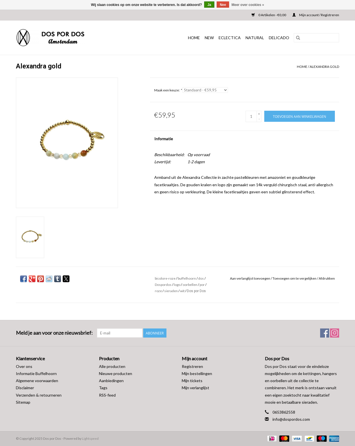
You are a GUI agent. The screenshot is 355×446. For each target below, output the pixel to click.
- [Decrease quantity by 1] (259, 119)
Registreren (192, 366)
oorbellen (190, 284)
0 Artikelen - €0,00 (269, 15)
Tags (103, 387)
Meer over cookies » (248, 5)
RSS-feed (107, 395)
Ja (209, 5)
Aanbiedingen (111, 380)
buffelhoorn (187, 278)
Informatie (163, 138)
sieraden (171, 291)
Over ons (24, 366)
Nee (223, 5)
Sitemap (23, 402)
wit (182, 291)
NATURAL (255, 37)
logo (177, 284)
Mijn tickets (192, 380)
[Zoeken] (316, 37)
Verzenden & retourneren (39, 395)
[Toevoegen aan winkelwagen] (299, 116)
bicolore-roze (165, 278)
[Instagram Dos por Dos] (334, 333)
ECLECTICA (230, 37)
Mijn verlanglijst (195, 387)
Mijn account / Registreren (315, 15)
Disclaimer (25, 387)
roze (158, 291)
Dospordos (163, 284)
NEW (209, 37)
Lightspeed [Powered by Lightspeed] (90, 438)
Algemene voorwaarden (37, 380)
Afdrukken (327, 278)
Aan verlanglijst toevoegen (250, 278)
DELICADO (279, 37)
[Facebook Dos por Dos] (324, 333)
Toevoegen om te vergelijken (294, 278)
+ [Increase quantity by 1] (259, 114)
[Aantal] (251, 116)
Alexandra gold (324, 66)
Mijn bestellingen (197, 373)
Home (194, 37)
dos (201, 278)
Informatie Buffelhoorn (36, 373)
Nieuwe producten (115, 373)
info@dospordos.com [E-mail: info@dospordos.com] (291, 419)
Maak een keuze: (168, 90)
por (202, 284)
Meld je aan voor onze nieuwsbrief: (54, 333)
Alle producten (112, 366)
